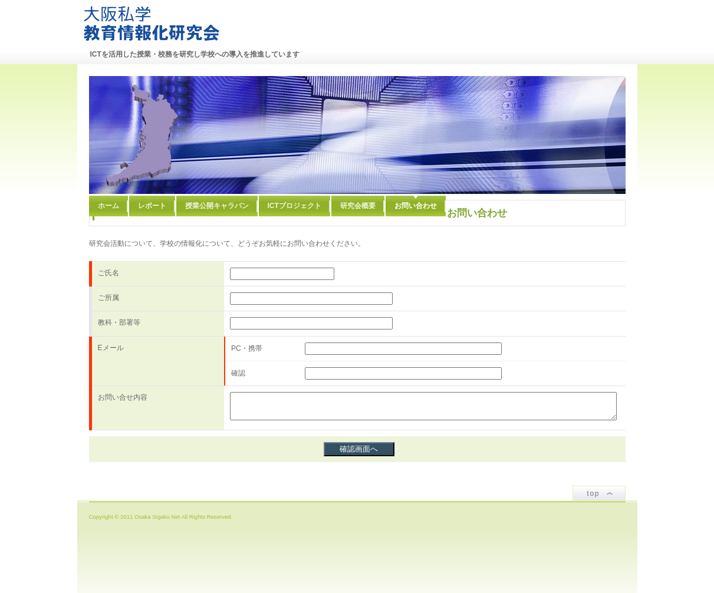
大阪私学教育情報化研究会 (151, 23)
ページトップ (599, 493)
